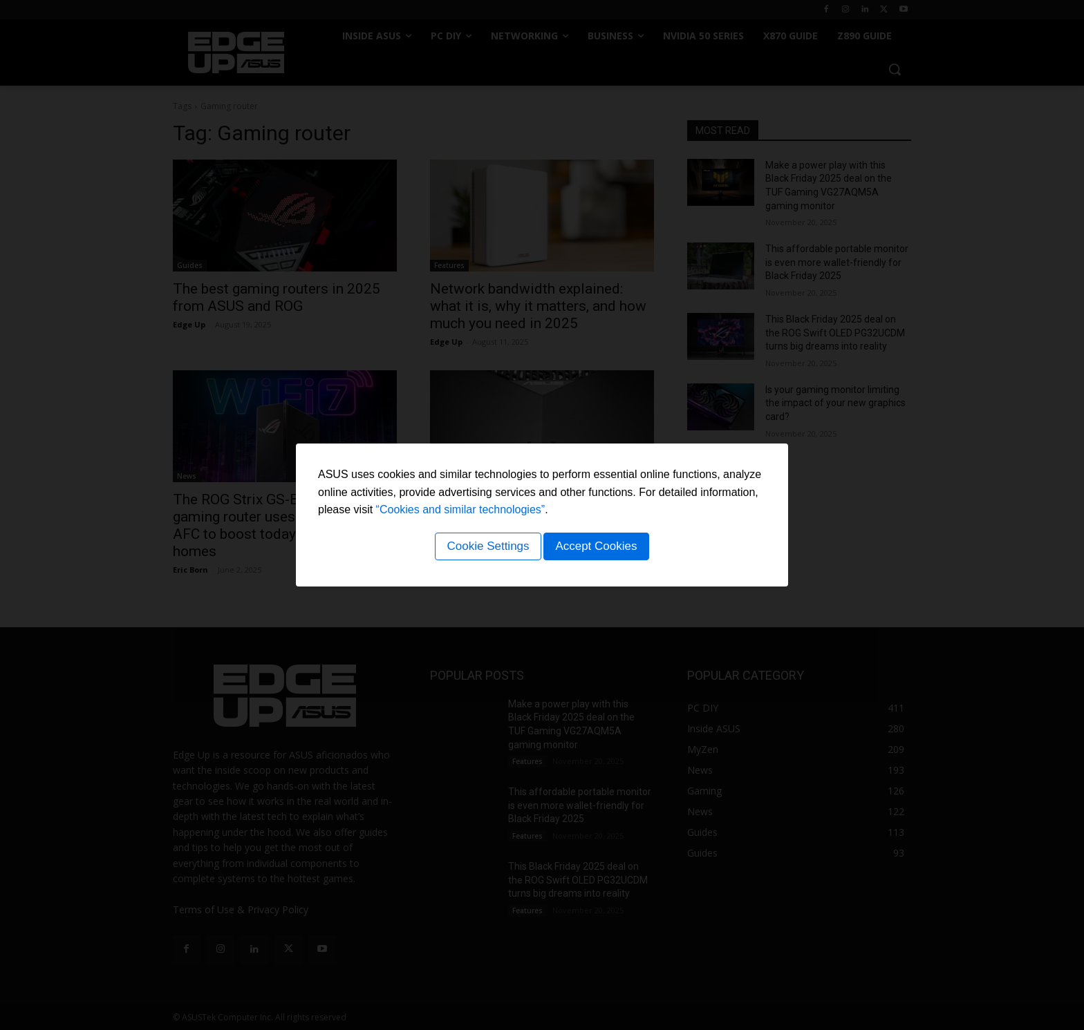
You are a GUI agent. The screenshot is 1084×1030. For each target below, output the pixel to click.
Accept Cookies (598, 548)
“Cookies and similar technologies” (460, 511)
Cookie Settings (486, 548)
